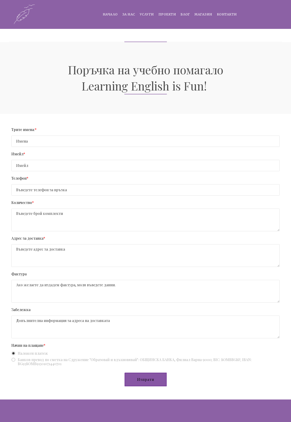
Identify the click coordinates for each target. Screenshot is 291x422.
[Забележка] (145, 327)
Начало (110, 14)
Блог (185, 14)
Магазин (203, 14)
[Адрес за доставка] (145, 255)
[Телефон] (145, 190)
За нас (128, 14)
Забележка (20, 309)
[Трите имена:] (145, 141)
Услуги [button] (147, 14)
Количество (22, 202)
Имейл (18, 153)
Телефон (19, 178)
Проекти (167, 14)
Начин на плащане (28, 345)
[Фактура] (145, 291)
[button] (146, 379)
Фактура (19, 273)
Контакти (227, 14)
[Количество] (145, 219)
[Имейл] (145, 165)
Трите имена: (24, 129)
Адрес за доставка (28, 238)
